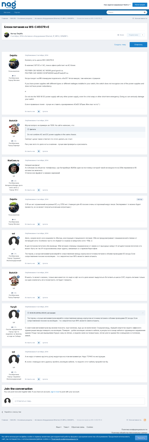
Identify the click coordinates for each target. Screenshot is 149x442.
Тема (66, 427)
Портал (17, 12)
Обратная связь (77, 427)
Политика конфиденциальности (134, 429)
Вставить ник (30, 111)
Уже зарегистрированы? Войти (117, 5)
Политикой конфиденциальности (64, 439)
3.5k (13, 141)
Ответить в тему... (23, 401)
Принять (141, 438)
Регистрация (140, 5)
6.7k (13, 327)
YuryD (13, 307)
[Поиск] (118, 12)
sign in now (55, 392)
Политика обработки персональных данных (129, 433)
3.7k (13, 254)
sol (13, 233)
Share (120, 35)
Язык (58, 427)
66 (14, 76)
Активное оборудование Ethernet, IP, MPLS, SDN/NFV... (47, 36)
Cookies (90, 427)
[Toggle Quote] (28, 129)
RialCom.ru (13, 160)
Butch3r (13, 120)
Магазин (7, 12)
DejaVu (20, 34)
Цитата (45, 111)
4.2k (13, 181)
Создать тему (120, 45)
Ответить (138, 45)
